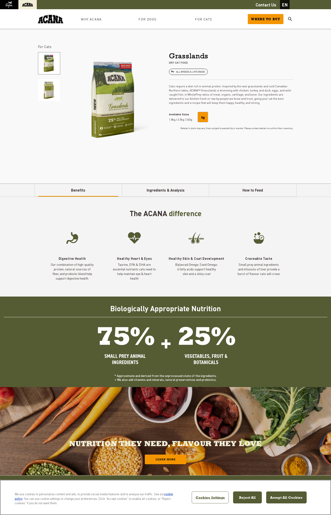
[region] (165, 497)
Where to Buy (265, 19)
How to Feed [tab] (253, 190)
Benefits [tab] (78, 190)
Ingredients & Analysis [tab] (166, 190)
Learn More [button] (166, 459)
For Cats (44, 46)
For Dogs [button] (147, 19)
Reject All (247, 497)
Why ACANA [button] (91, 19)
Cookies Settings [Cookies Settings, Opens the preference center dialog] (210, 497)
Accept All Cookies (286, 497)
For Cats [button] (203, 19)
